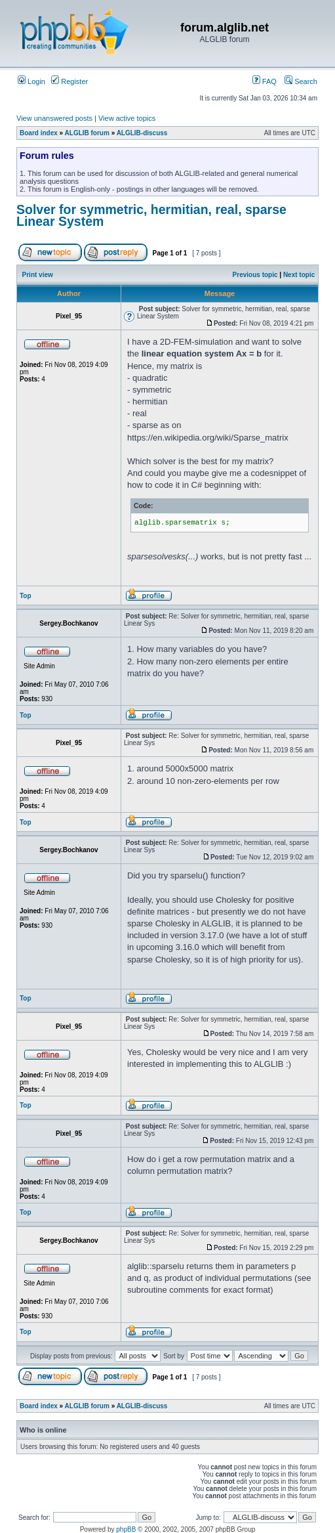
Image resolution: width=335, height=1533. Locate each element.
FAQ (264, 81)
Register (69, 81)
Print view (37, 274)
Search (301, 81)
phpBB (126, 1529)
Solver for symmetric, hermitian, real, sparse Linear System (151, 215)
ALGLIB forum (87, 133)
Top (25, 595)
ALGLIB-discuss (142, 133)
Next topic (299, 274)
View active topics (126, 118)
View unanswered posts (54, 118)
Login (31, 81)
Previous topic (255, 274)
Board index (39, 133)
